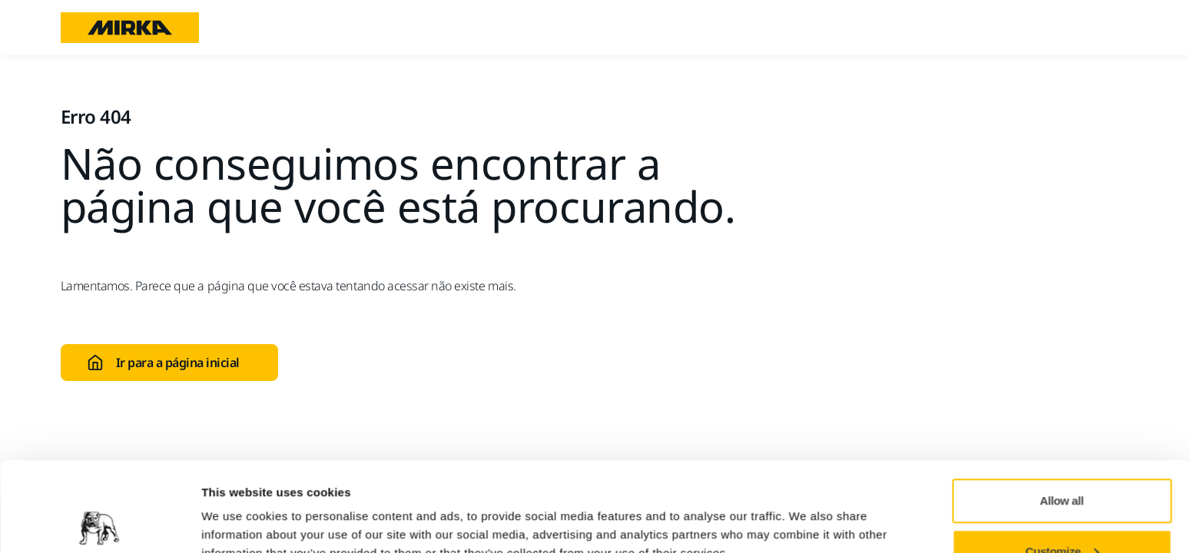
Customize (1062, 462)
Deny (1062, 511)
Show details (237, 505)
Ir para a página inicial (163, 362)
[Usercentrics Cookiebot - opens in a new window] (99, 523)
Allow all (1062, 411)
